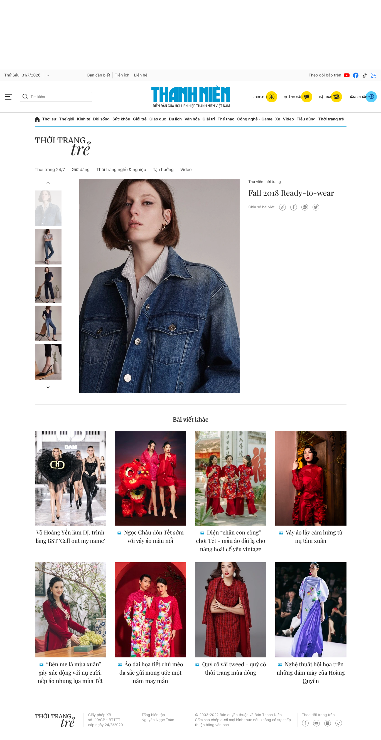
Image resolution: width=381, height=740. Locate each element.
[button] (48, 182)
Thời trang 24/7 (50, 169)
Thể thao (226, 119)
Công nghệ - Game (254, 119)
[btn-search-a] (25, 96)
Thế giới (66, 119)
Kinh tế (83, 119)
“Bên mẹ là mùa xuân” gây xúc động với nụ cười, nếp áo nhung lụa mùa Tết (70, 672)
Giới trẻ (139, 119)
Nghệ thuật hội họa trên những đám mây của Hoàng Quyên (311, 672)
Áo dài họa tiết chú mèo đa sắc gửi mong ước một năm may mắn (151, 672)
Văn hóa (192, 119)
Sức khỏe (121, 119)
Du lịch (175, 119)
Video (288, 119)
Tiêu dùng (306, 119)
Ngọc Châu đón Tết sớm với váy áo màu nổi (153, 537)
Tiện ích (122, 75)
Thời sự (49, 119)
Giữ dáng (81, 169)
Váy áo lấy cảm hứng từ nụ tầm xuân (313, 537)
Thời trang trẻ (331, 119)
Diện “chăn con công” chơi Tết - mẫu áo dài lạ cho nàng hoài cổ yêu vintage (230, 541)
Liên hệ (141, 75)
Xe (277, 119)
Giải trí (209, 119)
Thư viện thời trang (265, 182)
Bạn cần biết (98, 75)
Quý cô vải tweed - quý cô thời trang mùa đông (233, 668)
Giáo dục (157, 119)
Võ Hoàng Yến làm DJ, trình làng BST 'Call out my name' (70, 537)
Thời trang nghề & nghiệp (121, 169)
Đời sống (101, 119)
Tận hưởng (163, 169)
